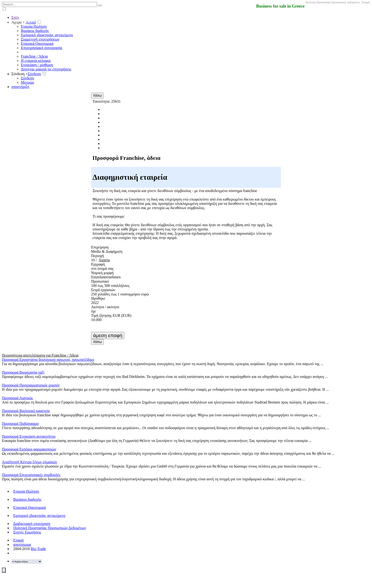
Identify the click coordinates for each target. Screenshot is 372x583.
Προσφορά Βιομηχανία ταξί (23, 372)
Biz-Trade (38, 549)
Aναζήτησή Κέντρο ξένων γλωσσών (29, 462)
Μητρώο (27, 82)
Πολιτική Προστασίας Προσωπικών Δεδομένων (333, 2)
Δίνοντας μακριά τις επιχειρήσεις (46, 69)
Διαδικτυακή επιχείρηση (31, 524)
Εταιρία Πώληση (34, 26)
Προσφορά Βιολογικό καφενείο (26, 411)
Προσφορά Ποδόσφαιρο (20, 424)
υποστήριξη (20, 87)
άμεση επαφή (107, 335)
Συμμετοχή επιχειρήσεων (40, 39)
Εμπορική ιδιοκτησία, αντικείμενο (47, 35)
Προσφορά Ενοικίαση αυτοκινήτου (29, 436)
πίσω (97, 95)
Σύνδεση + (19, 74)
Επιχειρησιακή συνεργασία (41, 48)
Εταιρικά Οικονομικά (37, 43)
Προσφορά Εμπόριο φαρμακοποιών (29, 449)
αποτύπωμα (22, 544)
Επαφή (366, 2)
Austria (104, 260)
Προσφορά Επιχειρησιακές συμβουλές (31, 475)
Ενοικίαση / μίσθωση (37, 65)
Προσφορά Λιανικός (17, 398)
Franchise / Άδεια (34, 56)
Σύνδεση (34, 74)
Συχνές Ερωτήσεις (27, 532)
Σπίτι (15, 17)
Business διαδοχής (35, 31)
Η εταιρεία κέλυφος (36, 61)
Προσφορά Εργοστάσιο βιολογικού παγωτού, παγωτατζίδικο (48, 360)
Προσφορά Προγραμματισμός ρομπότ (31, 385)
